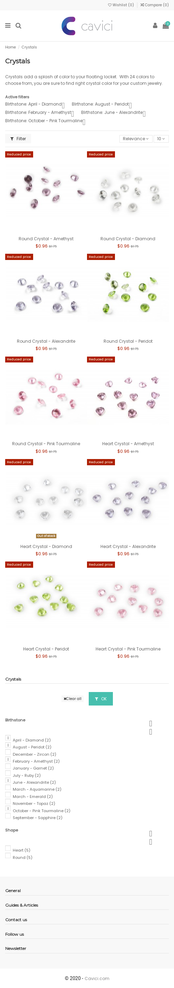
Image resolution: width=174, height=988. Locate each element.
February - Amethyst (36, 761)
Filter (18, 139)
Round (22, 857)
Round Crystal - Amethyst (46, 239)
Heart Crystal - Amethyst (128, 444)
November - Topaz (34, 803)
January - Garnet (33, 768)
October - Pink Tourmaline (41, 811)
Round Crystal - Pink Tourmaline (46, 444)
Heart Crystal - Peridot (46, 649)
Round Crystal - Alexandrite (46, 341)
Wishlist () (121, 5)
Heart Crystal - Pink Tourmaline (128, 649)
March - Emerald (33, 796)
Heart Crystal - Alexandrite (128, 546)
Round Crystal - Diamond (127, 239)
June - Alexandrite (34, 782)
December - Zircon (34, 754)
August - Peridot (32, 747)
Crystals (13, 679)
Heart (21, 850)
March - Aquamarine (37, 789)
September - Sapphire (37, 817)
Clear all (72, 698)
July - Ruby (27, 775)
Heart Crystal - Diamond (46, 546)
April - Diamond (32, 740)
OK (101, 699)
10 (161, 139)
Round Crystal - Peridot (128, 341)
